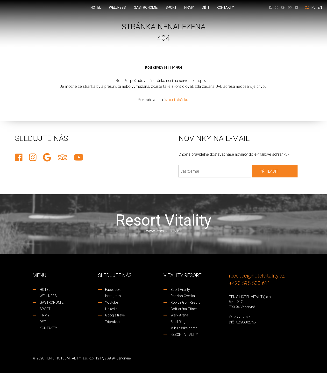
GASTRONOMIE (52, 302)
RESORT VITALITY (184, 335)
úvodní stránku (176, 99)
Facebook (113, 290)
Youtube (111, 302)
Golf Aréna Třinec (184, 309)
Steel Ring (178, 322)
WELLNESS (48, 296)
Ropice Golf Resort (185, 302)
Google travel (115, 315)
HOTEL (45, 290)
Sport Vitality (180, 290)
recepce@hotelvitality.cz (257, 276)
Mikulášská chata (184, 328)
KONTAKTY (48, 328)
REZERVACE (4, 159)
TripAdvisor (114, 322)
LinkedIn (111, 309)
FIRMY (45, 315)
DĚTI (43, 322)
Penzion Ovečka (183, 296)
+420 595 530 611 (249, 283)
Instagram (113, 296)
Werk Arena (179, 315)
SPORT (45, 309)
